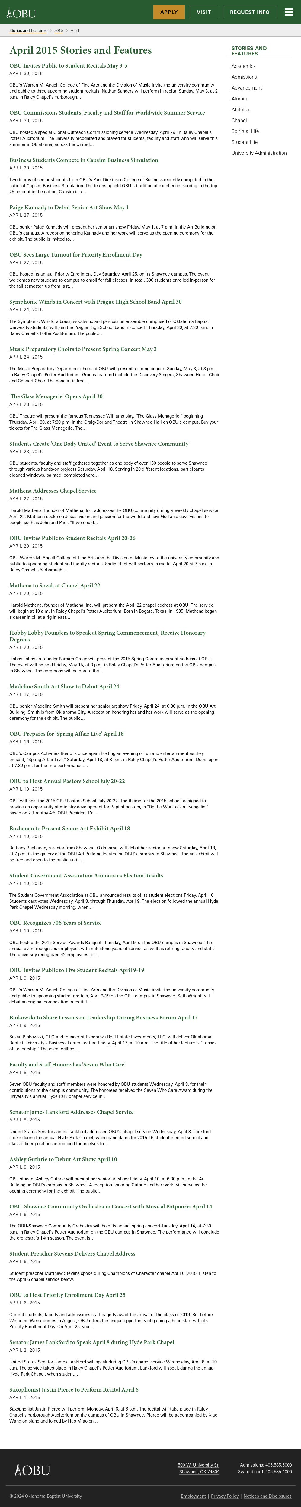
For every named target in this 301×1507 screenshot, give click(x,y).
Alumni (239, 99)
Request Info (250, 12)
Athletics (241, 109)
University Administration (259, 153)
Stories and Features (27, 30)
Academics (244, 66)
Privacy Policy (225, 1496)
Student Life (245, 142)
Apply (169, 12)
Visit (204, 12)
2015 (58, 30)
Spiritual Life (245, 131)
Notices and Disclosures (268, 1496)
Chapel (239, 120)
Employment (193, 1496)
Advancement (247, 88)
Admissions (244, 77)
